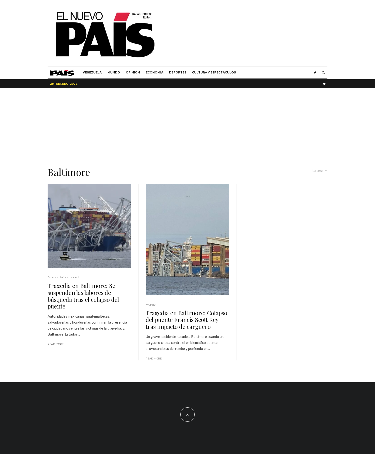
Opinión (133, 72)
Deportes (177, 72)
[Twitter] (315, 72)
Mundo (113, 72)
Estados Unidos (58, 277)
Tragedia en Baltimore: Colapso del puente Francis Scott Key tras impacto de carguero (186, 319)
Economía (154, 72)
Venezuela (92, 72)
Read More (56, 344)
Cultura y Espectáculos (214, 72)
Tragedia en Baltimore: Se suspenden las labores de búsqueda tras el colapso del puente (83, 296)
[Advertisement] (187, 124)
